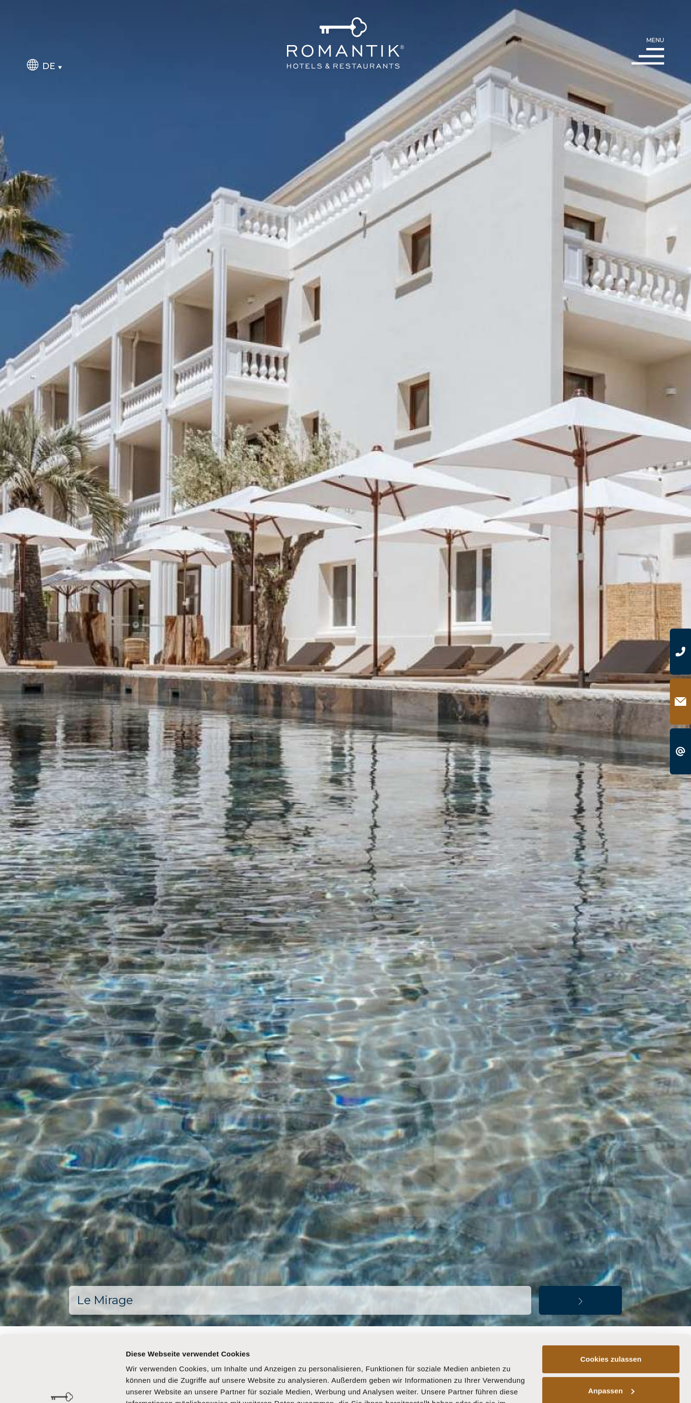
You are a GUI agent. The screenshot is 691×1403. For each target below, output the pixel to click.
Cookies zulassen (610, 1302)
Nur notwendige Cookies (611, 1365)
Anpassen (611, 1333)
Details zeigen (150, 1384)
